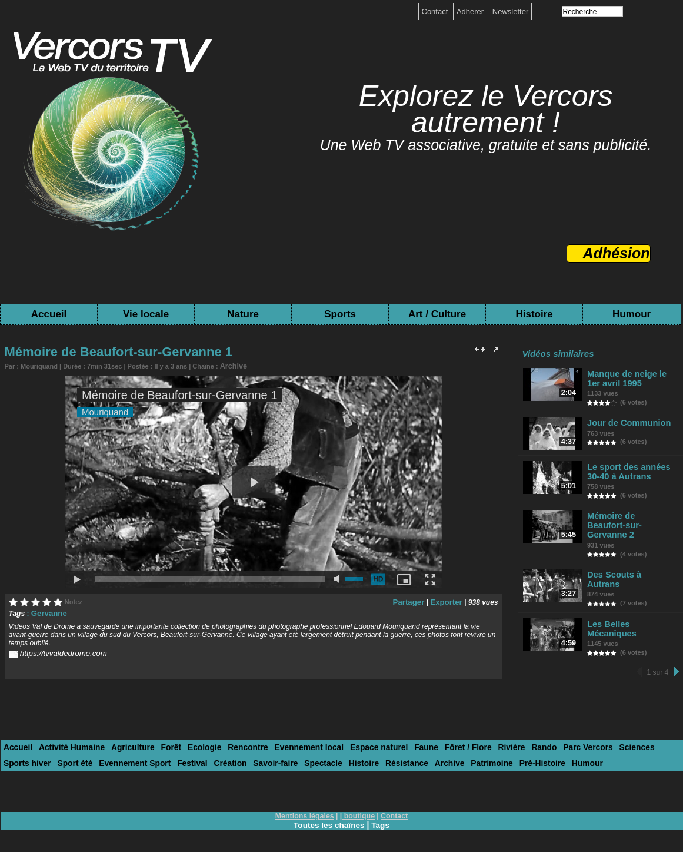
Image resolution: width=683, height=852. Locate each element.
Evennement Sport (76, 750)
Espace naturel (355, 735)
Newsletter (510, 11)
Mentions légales (305, 803)
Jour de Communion (627, 421)
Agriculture (124, 735)
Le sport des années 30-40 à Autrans (633, 472)
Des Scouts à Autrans (629, 563)
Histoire (533, 314)
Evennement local (290, 735)
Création (165, 750)
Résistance (331, 750)
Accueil (48, 314)
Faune (400, 735)
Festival (130, 750)
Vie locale (146, 314)
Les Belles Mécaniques (632, 610)
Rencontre (232, 735)
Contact (436, 11)
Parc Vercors (551, 735)
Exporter (447, 600)
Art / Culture (437, 314)
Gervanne (47, 612)
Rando (510, 735)
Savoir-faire (208, 750)
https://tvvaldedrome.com (59, 651)
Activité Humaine (67, 735)
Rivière (479, 735)
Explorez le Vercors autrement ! (486, 109)
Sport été (20, 750)
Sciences (597, 735)
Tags (381, 812)
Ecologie (192, 735)
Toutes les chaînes (328, 812)
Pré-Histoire (458, 750)
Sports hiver (642, 735)
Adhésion (616, 253)
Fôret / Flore (439, 735)
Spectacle (253, 750)
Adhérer (471, 11)
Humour (631, 314)
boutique (359, 803)
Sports (340, 314)
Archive (231, 365)
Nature (243, 314)
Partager (413, 600)
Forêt (161, 735)
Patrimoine (411, 750)
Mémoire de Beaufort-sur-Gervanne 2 (629, 520)
